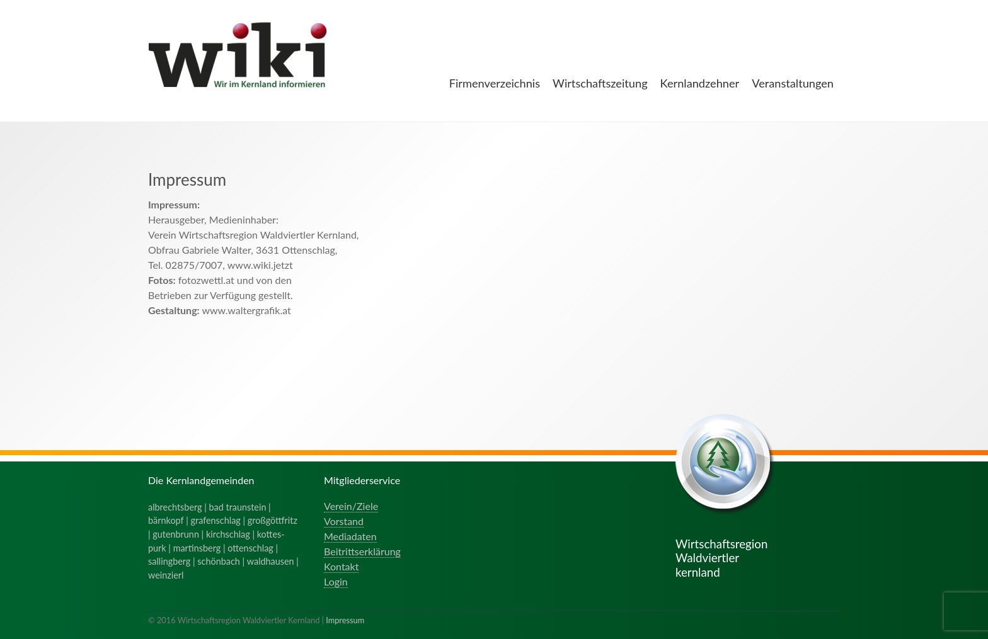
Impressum (345, 620)
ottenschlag (250, 548)
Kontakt (341, 566)
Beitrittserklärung (362, 551)
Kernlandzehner (700, 83)
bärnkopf (166, 520)
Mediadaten (350, 536)
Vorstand (344, 521)
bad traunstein (238, 507)
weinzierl (165, 575)
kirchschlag (228, 534)
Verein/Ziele (351, 506)
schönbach (218, 561)
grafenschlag (216, 520)
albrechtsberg (175, 507)
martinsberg (197, 548)
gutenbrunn (175, 534)
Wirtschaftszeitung (600, 83)
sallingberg (169, 561)
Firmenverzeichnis (494, 83)
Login (336, 581)
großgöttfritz (272, 520)
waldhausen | (273, 561)
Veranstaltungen (793, 83)
